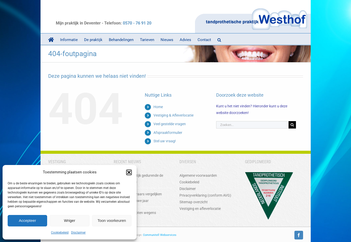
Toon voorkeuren (111, 220)
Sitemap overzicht (193, 202)
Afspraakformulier (167, 133)
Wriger (69, 220)
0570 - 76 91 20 (137, 23)
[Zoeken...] (252, 125)
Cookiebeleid (60, 232)
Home (158, 107)
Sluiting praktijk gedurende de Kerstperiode (140, 178)
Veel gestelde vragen (169, 124)
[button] (129, 172)
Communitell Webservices (159, 235)
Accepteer (27, 220)
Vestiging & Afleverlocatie (173, 115)
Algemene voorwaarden (198, 175)
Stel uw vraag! (164, 141)
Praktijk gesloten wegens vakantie (136, 216)
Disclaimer (78, 232)
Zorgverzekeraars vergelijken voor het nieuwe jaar (139, 197)
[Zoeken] (292, 125)
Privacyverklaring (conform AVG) (205, 195)
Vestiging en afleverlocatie (200, 209)
